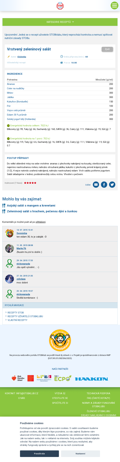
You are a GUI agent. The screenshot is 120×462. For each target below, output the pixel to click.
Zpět (107, 49)
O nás (21, 398)
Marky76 (21, 248)
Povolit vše (39, 453)
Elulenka (22, 56)
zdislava (21, 279)
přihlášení (40, 222)
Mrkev (10, 92)
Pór (9, 106)
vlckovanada (23, 263)
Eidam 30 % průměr (17, 114)
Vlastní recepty (17, 320)
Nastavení (80, 453)
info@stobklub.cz (27, 393)
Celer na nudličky (15, 88)
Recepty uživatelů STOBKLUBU (25, 316)
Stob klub (60, 5)
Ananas (11, 84)
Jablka (10, 97)
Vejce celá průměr (16, 110)
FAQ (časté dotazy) (98, 398)
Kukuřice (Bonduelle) (17, 101)
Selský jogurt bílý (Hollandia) (21, 119)
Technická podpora (98, 393)
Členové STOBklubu (98, 411)
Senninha (22, 233)
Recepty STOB (16, 312)
